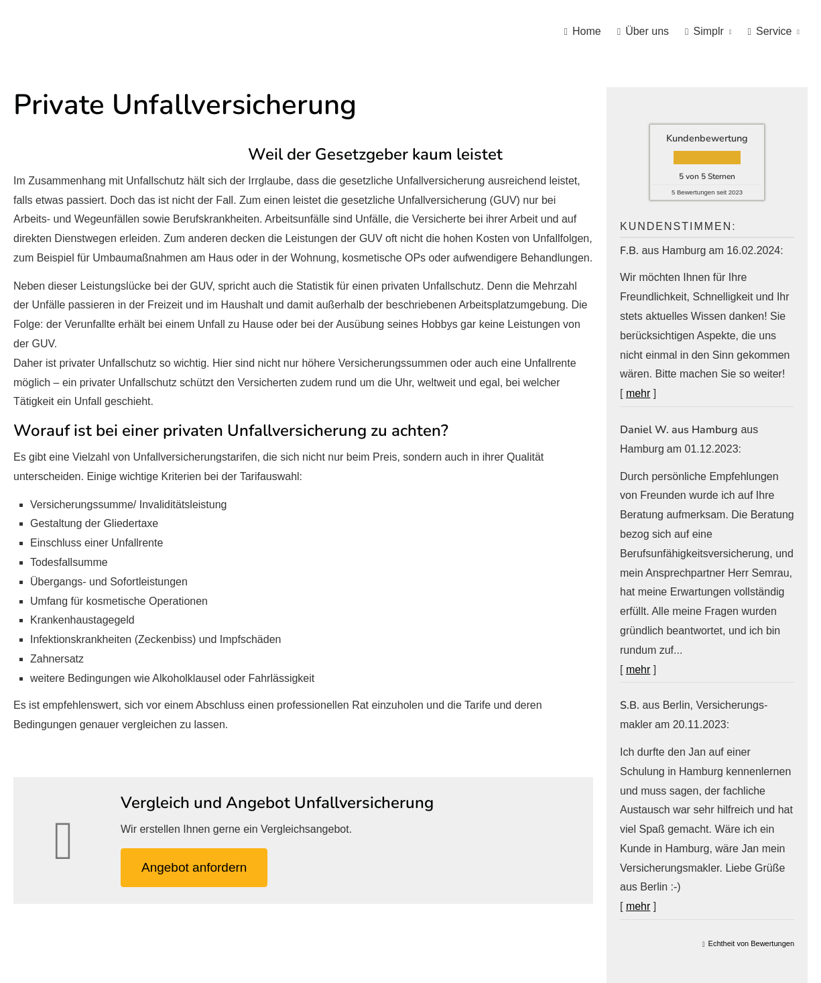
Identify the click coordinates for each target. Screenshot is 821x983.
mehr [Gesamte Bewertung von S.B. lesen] (638, 906)
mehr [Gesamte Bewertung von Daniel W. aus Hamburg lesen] (638, 669)
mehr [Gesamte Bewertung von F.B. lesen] (638, 393)
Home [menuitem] (582, 31)
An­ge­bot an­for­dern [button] (194, 867)
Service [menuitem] (770, 31)
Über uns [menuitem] (643, 31)
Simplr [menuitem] (704, 31)
